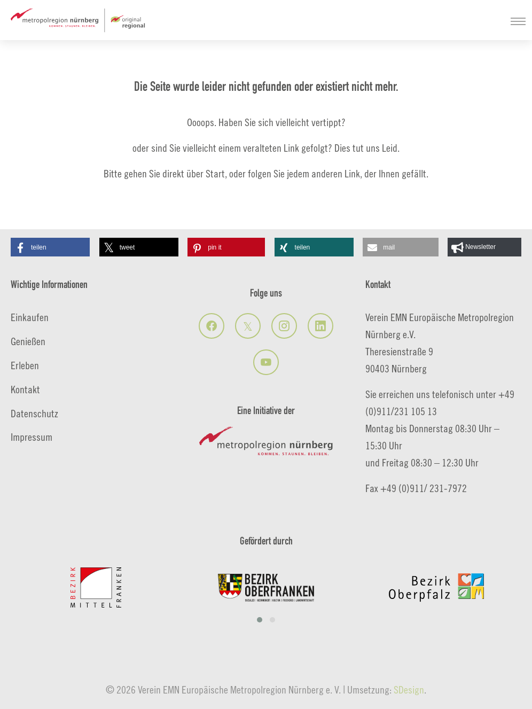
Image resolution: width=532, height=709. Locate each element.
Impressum (31, 437)
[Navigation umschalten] (518, 21)
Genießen (28, 341)
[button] (50, 247)
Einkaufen (30, 317)
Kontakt (25, 389)
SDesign (409, 689)
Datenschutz (34, 413)
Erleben (25, 365)
